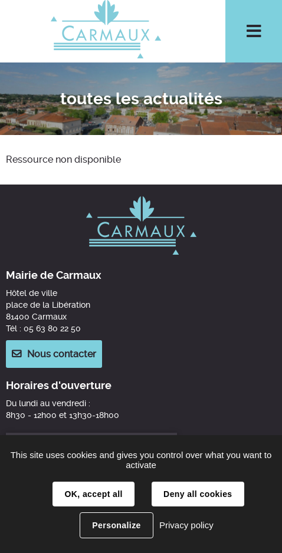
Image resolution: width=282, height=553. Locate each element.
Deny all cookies (197, 494)
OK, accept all (93, 494)
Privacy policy (186, 525)
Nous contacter (61, 354)
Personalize (116, 525)
